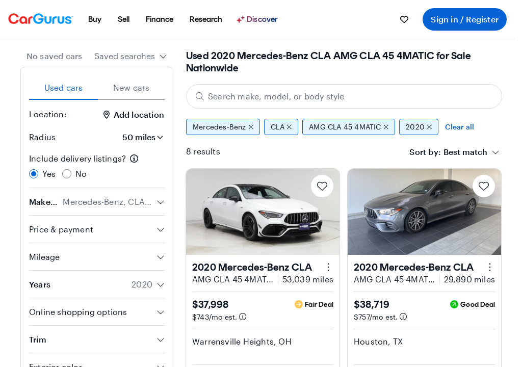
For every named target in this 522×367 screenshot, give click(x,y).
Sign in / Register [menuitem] (465, 19)
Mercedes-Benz (223, 127)
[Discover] (258, 19)
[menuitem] (95, 19)
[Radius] (140, 137)
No (81, 173)
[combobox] (131, 56)
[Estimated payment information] (242, 316)
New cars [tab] (131, 87)
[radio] (33, 173)
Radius (42, 137)
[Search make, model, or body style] (344, 96)
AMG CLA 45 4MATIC (348, 127)
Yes (49, 173)
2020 (419, 127)
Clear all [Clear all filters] (459, 126)
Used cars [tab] (63, 87)
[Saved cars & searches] (404, 19)
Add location (133, 114)
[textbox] (465, 152)
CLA (281, 127)
